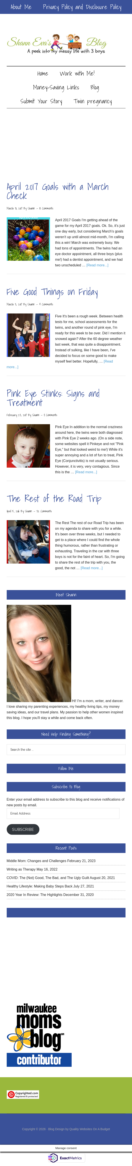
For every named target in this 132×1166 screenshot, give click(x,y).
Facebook (66, 912)
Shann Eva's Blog (66, 44)
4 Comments (46, 304)
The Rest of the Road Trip (54, 498)
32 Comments (44, 511)
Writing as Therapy (21, 869)
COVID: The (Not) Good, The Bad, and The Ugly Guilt (48, 878)
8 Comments (50, 415)
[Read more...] (97, 265)
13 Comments (46, 208)
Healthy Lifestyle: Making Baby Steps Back (39, 886)
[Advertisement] (66, 140)
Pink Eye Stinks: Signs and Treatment (53, 398)
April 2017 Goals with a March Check (57, 191)
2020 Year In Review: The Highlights (35, 895)
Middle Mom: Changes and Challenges (36, 861)
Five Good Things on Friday (52, 291)
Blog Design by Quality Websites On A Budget (79, 1129)
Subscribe (23, 829)
